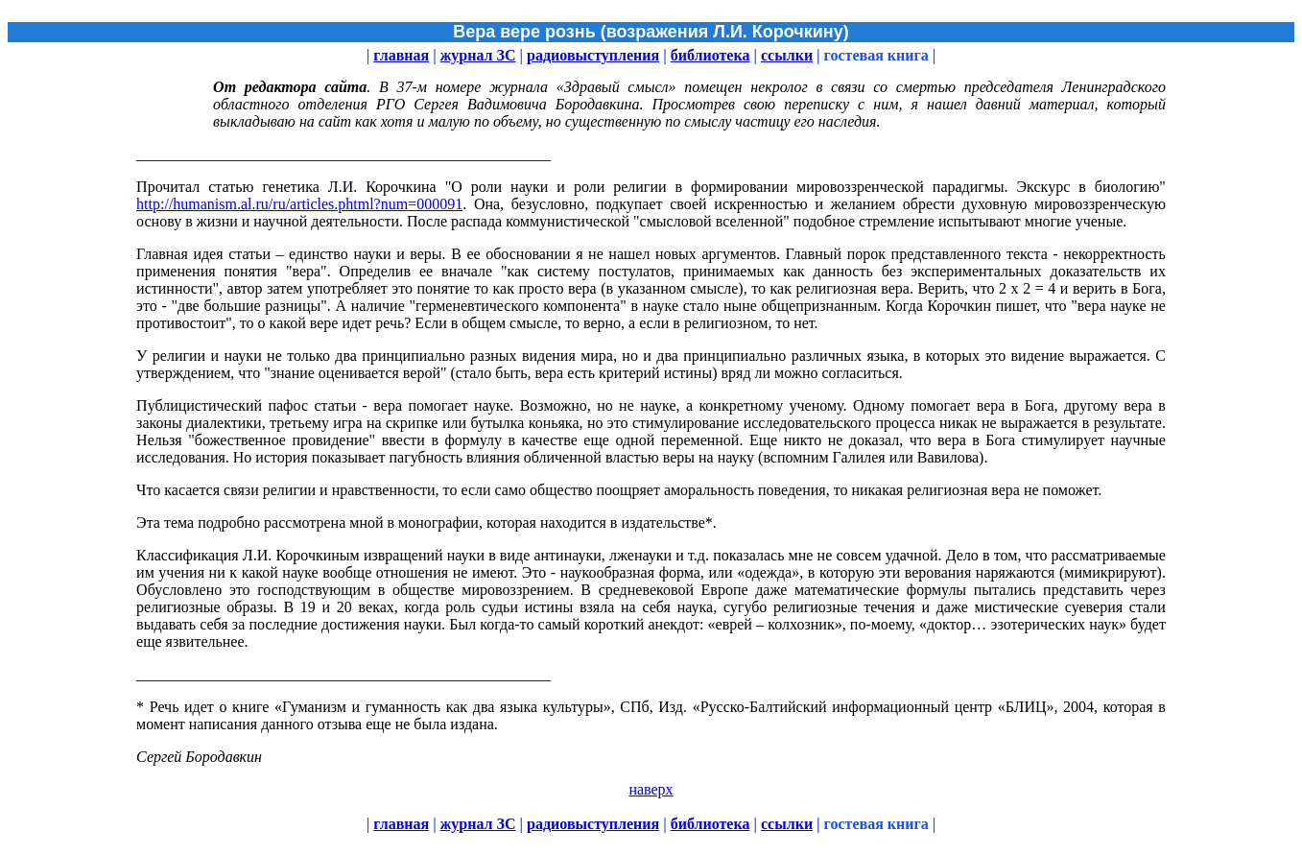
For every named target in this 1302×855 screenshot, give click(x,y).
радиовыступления (593, 55)
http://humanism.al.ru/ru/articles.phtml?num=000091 (299, 204)
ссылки (787, 55)
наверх (650, 789)
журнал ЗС (478, 55)
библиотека (710, 55)
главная (401, 55)
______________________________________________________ (343, 674)
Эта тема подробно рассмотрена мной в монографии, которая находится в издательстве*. (426, 522)
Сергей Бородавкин (199, 756)
